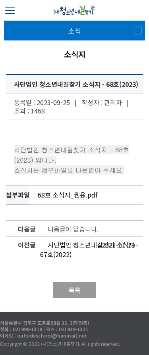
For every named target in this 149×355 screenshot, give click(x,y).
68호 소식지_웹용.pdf (67, 195)
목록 (75, 290)
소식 (74, 30)
